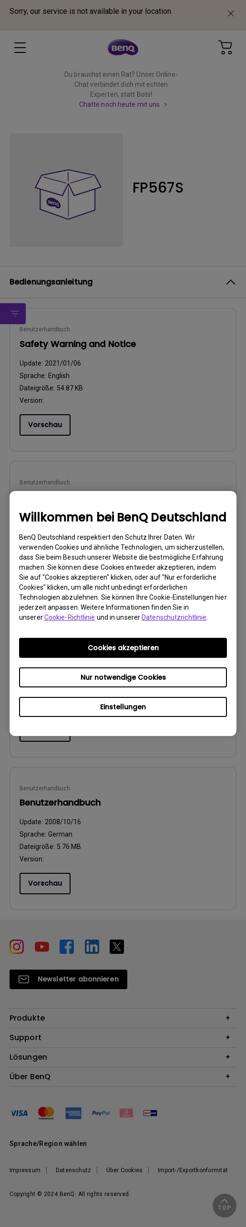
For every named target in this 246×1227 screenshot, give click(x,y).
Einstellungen (123, 707)
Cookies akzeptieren (123, 648)
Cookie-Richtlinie (69, 617)
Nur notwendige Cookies (123, 677)
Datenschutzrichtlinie (174, 617)
